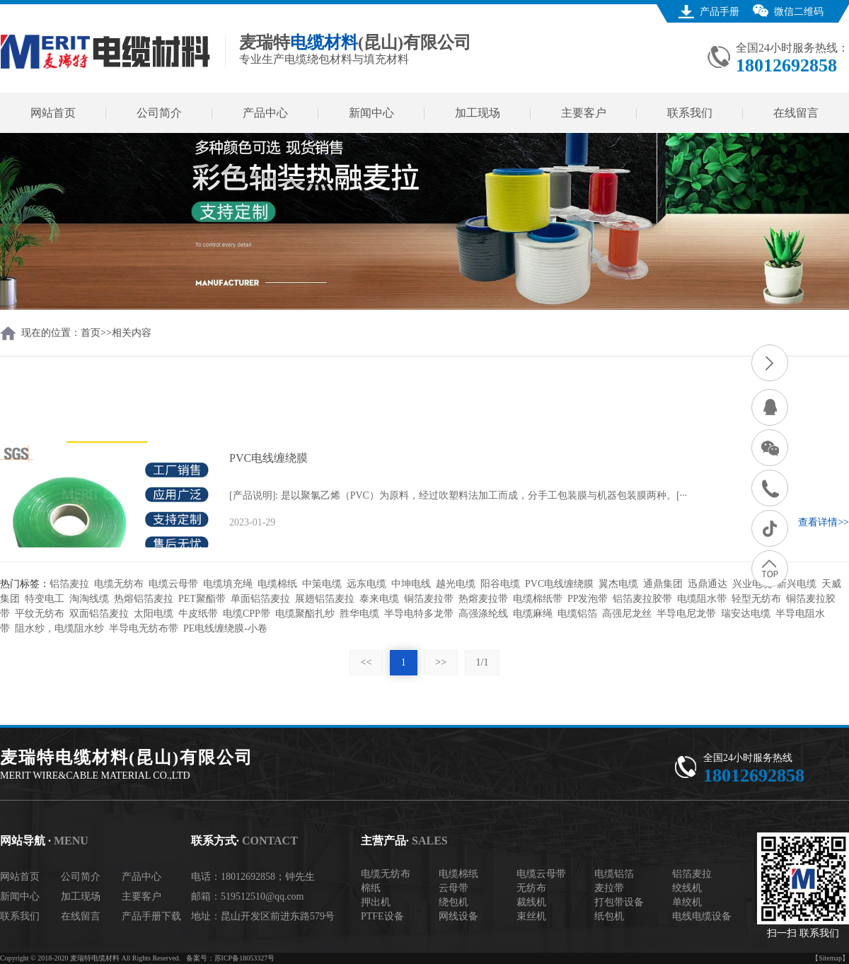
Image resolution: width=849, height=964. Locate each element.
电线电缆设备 (702, 916)
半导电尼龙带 (686, 613)
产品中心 (265, 113)
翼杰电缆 (618, 584)
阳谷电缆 (500, 584)
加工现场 (477, 113)
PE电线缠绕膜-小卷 (225, 628)
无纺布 (531, 888)
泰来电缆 (379, 598)
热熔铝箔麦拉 (143, 598)
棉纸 (371, 888)
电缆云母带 (173, 584)
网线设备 (458, 916)
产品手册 (719, 11)
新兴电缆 (796, 584)
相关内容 (131, 332)
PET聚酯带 (202, 598)
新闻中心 (371, 113)
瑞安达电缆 (745, 613)
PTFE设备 (382, 916)
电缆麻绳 (533, 613)
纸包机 (609, 916)
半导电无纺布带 (143, 628)
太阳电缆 (153, 613)
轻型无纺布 (756, 598)
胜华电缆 (359, 613)
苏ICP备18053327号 (244, 958)
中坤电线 (411, 584)
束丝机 (531, 916)
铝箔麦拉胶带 (642, 598)
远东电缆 (366, 584)
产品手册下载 (151, 916)
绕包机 (453, 902)
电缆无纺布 (119, 584)
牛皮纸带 (198, 613)
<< (366, 662)
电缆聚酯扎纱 (305, 613)
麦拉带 (609, 888)
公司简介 (159, 113)
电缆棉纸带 (537, 598)
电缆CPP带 (246, 613)
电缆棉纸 (277, 584)
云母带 (453, 888)
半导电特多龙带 (419, 613)
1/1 (482, 662)
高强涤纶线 (483, 613)
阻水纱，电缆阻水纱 (59, 628)
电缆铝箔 (577, 613)
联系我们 (689, 113)
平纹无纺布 (39, 613)
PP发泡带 (587, 598)
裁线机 (531, 902)
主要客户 (583, 113)
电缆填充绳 (228, 584)
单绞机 (687, 902)
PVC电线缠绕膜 (559, 584)
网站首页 (53, 113)
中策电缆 (322, 584)
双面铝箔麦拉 (99, 613)
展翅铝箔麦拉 (324, 598)
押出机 (376, 902)
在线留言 (796, 113)
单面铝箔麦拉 (260, 598)
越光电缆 (455, 584)
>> (440, 662)
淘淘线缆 (89, 598)
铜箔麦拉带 (429, 598)
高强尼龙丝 (627, 613)
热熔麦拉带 (483, 598)
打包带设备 (619, 902)
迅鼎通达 (707, 584)
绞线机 (687, 888)
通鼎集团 (663, 584)
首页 (90, 332)
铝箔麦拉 (69, 584)
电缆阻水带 (702, 598)
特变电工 (44, 598)
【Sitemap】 (830, 958)
